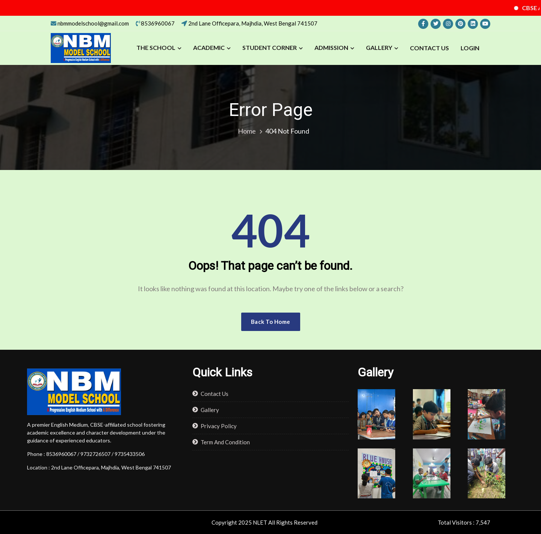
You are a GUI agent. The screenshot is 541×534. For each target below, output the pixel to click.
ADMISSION (331, 47)
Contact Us (429, 47)
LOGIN (470, 47)
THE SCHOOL (155, 47)
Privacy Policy (219, 426)
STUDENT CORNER (269, 47)
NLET (260, 522)
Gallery (379, 47)
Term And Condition (225, 442)
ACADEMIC (209, 47)
